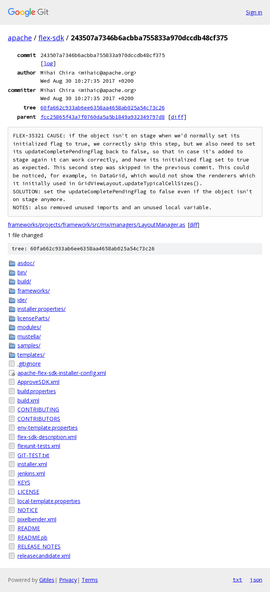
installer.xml (32, 464)
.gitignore (29, 363)
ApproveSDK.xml (38, 381)
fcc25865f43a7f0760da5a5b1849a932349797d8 (102, 116)
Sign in (254, 12)
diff (177, 116)
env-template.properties (47, 427)
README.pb (32, 537)
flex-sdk (51, 37)
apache (20, 37)
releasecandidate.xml (43, 555)
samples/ (28, 345)
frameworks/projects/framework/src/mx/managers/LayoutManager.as (96, 224)
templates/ (31, 354)
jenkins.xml (31, 473)
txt (237, 579)
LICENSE (28, 491)
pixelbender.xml (36, 519)
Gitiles (46, 579)
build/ (24, 281)
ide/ (22, 300)
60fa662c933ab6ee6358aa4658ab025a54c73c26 (102, 107)
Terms (90, 579)
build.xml (28, 400)
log (48, 63)
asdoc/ (26, 263)
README (28, 528)
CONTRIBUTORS (38, 418)
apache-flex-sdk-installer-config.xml (61, 373)
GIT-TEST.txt (33, 455)
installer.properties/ (41, 308)
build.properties (36, 391)
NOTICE (27, 510)
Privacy (68, 579)
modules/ (29, 327)
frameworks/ (33, 290)
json (256, 579)
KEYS (23, 482)
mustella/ (29, 336)
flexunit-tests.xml (38, 446)
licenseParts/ (33, 318)
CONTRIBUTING (38, 409)
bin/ (22, 272)
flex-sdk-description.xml (47, 437)
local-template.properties (48, 501)
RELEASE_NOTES (39, 546)
